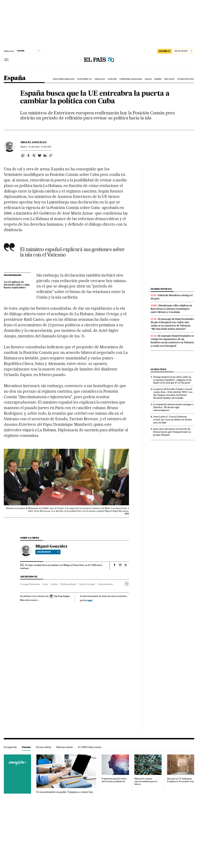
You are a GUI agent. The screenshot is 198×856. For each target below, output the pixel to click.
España (14, 78)
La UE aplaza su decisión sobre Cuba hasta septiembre (17, 285)
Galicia (148, 79)
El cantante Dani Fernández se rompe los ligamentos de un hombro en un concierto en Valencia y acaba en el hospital (172, 340)
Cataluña (112, 79)
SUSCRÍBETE (164, 51)
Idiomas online (64, 747)
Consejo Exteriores (30, 584)
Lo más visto (158, 369)
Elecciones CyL (84, 79)
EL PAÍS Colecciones (89, 747)
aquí (90, 600)
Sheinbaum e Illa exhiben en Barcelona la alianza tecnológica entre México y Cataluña (171, 309)
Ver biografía (48, 552)
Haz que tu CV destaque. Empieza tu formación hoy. (180, 780)
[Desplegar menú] (6, 60)
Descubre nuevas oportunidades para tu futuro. (145, 781)
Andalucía (100, 79)
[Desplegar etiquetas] (126, 583)
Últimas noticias (185, 79)
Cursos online (43, 747)
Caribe (54, 584)
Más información (29, 600)
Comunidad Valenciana (130, 79)
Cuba (45, 584)
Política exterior (68, 584)
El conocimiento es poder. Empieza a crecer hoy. (64, 792)
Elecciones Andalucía (64, 79)
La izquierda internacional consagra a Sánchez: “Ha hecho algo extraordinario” (173, 407)
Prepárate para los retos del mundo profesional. (114, 780)
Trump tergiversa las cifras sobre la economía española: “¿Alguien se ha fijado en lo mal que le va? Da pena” (172, 379)
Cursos (26, 747)
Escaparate (10, 747)
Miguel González (34, 142)
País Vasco (169, 79)
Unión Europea (87, 584)
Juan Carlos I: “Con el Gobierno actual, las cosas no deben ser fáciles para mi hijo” (172, 419)
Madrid (158, 79)
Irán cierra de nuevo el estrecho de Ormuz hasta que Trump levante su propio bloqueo (172, 431)
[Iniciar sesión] (183, 51)
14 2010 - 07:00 (39, 147)
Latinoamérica (105, 584)
